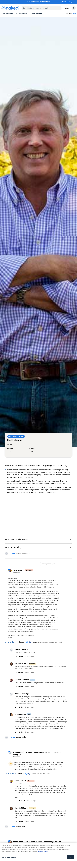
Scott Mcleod (19, 571)
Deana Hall (18, 754)
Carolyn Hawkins (22, 680)
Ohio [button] (74, 14)
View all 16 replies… (38, 643)
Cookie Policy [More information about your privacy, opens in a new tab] (43, 851)
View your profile (7, 554)
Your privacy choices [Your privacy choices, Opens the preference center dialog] (9, 857)
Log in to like (9, 643)
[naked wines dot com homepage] (10, 8)
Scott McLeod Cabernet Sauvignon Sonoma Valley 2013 (38, 755)
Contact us (67, 2)
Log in (67, 8)
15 (15, 643)
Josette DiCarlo (21, 664)
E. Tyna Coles (20, 715)
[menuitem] (7, 13)
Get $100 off (32, 2)
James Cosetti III (22, 650)
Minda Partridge (22, 694)
